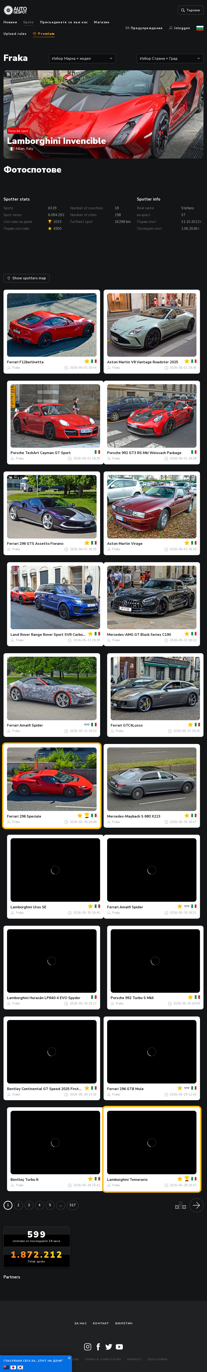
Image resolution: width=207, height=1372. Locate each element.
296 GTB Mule (132, 1089)
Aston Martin (118, 362)
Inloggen (179, 28)
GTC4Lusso (133, 725)
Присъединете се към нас (64, 22)
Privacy (134, 1359)
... (61, 1205)
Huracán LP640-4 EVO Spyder (55, 998)
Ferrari (13, 362)
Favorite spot (18, 131)
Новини (10, 22)
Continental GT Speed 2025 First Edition (57, 1089)
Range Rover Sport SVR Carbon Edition (64, 634)
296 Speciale (30, 816)
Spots (28, 22)
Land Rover (20, 634)
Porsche (17, 453)
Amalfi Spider (31, 725)
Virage (137, 543)
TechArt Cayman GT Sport (48, 453)
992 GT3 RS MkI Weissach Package (151, 453)
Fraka (16, 368)
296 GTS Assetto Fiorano (41, 543)
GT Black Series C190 (152, 634)
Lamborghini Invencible (56, 141)
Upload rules (15, 34)
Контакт (101, 1323)
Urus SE (39, 907)
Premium (44, 34)
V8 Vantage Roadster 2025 (154, 362)
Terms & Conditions (102, 1359)
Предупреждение (144, 28)
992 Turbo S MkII (139, 998)
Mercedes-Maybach (123, 816)
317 (72, 1205)
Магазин (101, 22)
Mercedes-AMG (120, 634)
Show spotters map (26, 278)
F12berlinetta (31, 362)
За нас (81, 1323)
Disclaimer (157, 1359)
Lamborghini (21, 907)
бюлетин (124, 1323)
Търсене (190, 10)
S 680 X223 (150, 816)
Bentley (14, 1089)
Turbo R (31, 1179)
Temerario (138, 1179)
